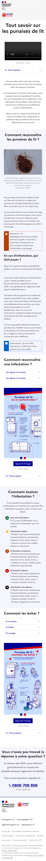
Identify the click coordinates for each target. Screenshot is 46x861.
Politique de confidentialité (25, 836)
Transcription (14, 70)
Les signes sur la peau (16, 378)
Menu (42, 3)
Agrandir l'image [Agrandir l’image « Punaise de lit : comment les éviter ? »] (23, 720)
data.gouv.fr (27, 824)
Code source (34, 840)
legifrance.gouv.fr (9, 824)
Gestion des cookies (20, 840)
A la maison (11, 621)
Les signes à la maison (16, 372)
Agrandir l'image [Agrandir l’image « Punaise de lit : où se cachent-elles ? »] (23, 463)
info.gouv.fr (7, 819)
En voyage (10, 633)
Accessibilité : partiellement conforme (25, 831)
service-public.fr (23, 819)
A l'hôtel (10, 627)
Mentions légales (8, 836)
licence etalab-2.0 (8, 850)
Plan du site (6, 831)
